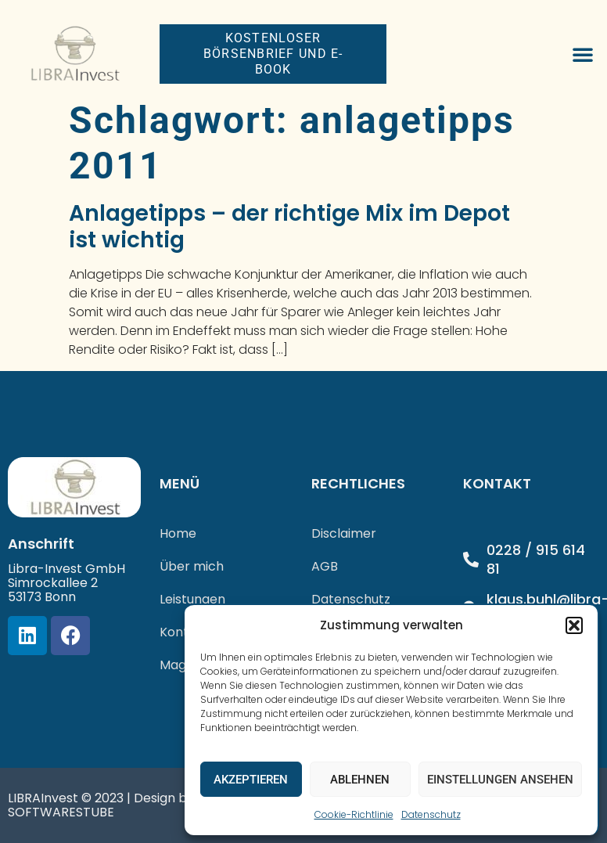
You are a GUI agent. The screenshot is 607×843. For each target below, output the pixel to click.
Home (178, 533)
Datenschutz (431, 814)
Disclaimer (343, 533)
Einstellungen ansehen (500, 780)
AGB (324, 566)
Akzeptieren (251, 780)
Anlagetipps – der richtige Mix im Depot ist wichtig (289, 226)
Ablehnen (360, 780)
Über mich (192, 566)
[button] (574, 625)
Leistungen (192, 599)
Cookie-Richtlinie (353, 814)
